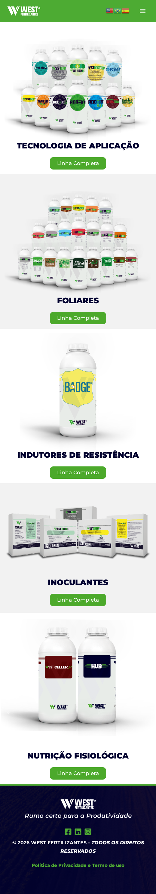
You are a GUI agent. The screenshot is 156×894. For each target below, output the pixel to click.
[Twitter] (78, 832)
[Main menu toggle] (143, 11)
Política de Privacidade (59, 865)
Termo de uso (108, 865)
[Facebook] (68, 832)
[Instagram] (88, 832)
